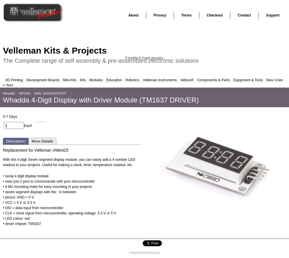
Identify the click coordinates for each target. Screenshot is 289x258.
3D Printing (14, 80)
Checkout (215, 15)
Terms (186, 15)
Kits (83, 80)
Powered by (136, 252)
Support (273, 15)
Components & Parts (213, 80)
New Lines (274, 80)
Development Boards (42, 80)
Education (114, 80)
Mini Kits (69, 80)
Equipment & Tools (248, 80)
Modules (96, 80)
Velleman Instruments (160, 80)
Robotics (132, 80)
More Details (42, 141)
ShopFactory (152, 252)
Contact (244, 15)
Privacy (160, 15)
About (133, 15)
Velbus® (187, 80)
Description (15, 141)
